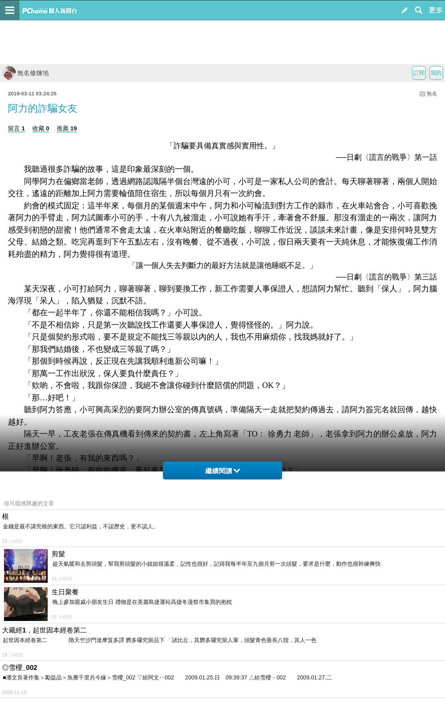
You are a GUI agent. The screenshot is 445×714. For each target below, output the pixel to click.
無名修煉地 (25, 73)
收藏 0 (40, 128)
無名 (432, 94)
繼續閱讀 (222, 470)
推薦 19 (67, 128)
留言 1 (16, 128)
